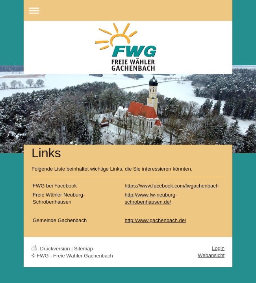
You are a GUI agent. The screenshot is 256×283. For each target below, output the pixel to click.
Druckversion (51, 249)
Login (218, 248)
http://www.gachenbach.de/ (155, 220)
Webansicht (211, 255)
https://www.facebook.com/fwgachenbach (172, 186)
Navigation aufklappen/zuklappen (128, 10)
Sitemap (83, 249)
